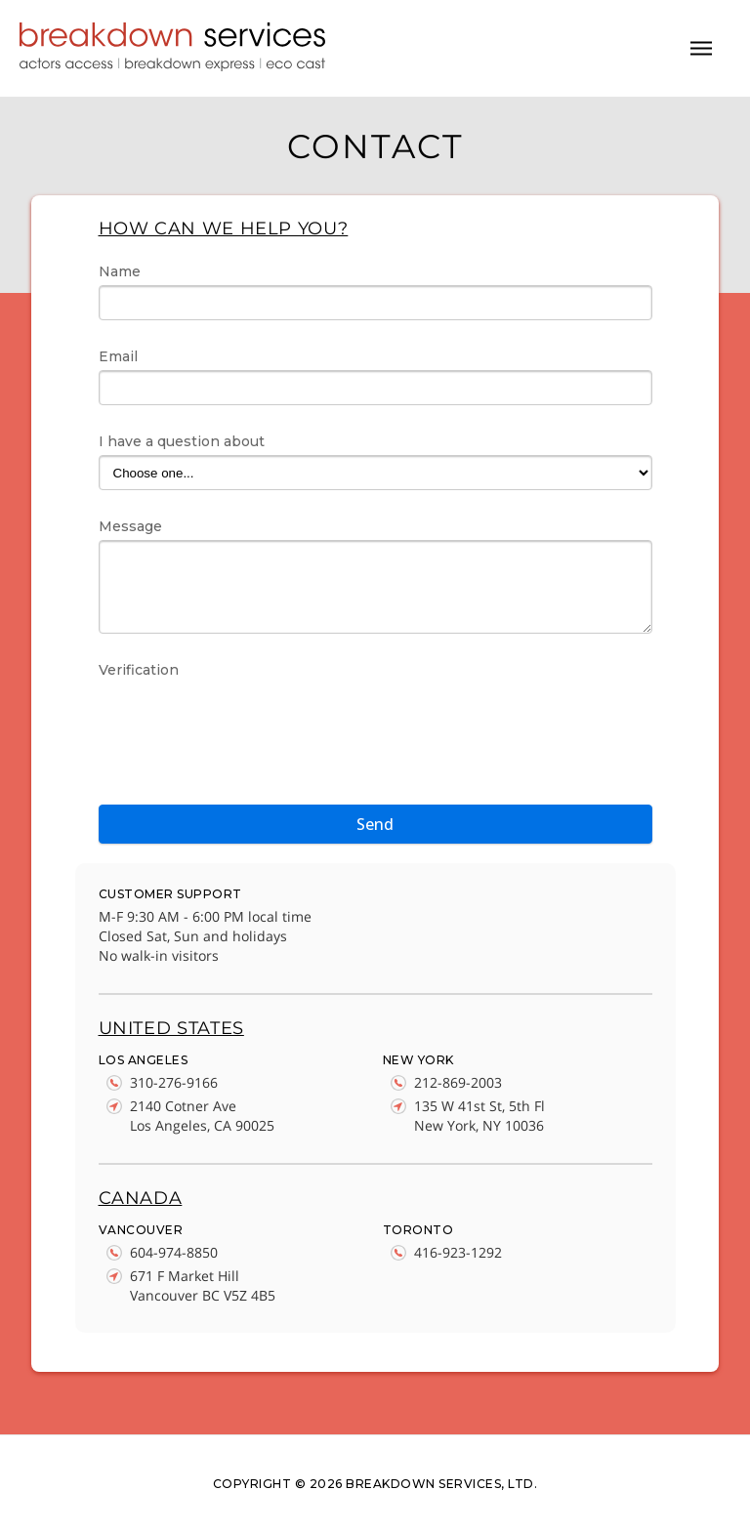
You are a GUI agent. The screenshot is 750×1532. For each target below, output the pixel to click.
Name (120, 271)
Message (130, 526)
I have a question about (182, 441)
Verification (139, 670)
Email (118, 356)
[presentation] (247, 721)
